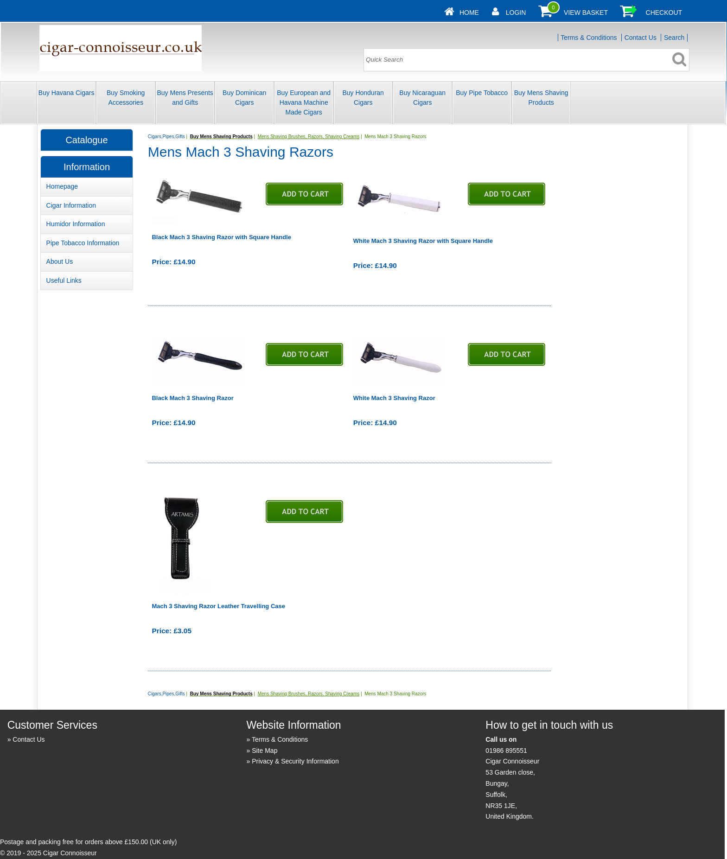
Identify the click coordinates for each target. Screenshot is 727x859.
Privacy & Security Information (295, 761)
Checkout (664, 12)
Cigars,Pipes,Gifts (166, 136)
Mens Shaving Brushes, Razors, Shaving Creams (309, 136)
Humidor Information (75, 224)
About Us (59, 261)
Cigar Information (71, 205)
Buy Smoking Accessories (126, 97)
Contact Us (641, 37)
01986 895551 (506, 750)
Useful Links (64, 280)
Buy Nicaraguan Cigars (422, 97)
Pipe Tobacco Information (83, 243)
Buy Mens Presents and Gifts (185, 97)
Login (516, 12)
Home (469, 12)
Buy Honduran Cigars (363, 97)
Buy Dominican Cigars (244, 97)
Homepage (62, 186)
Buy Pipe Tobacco (482, 92)
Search (674, 37)
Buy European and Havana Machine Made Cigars (304, 102)
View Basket (586, 12)
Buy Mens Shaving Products (541, 97)
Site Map (264, 750)
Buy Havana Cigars (66, 92)
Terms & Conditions (589, 37)
